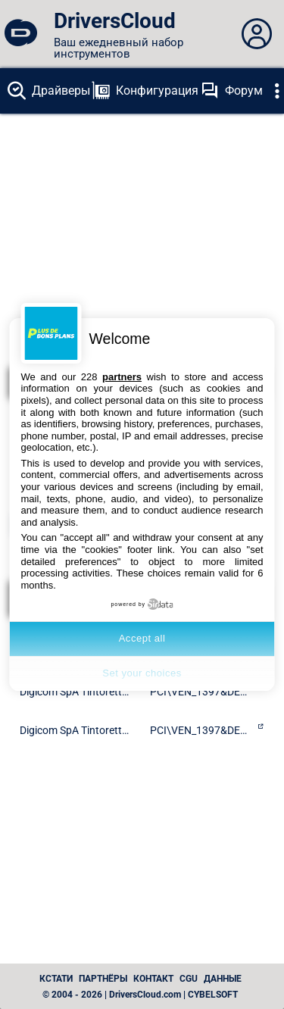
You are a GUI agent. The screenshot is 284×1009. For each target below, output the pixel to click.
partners (122, 377)
